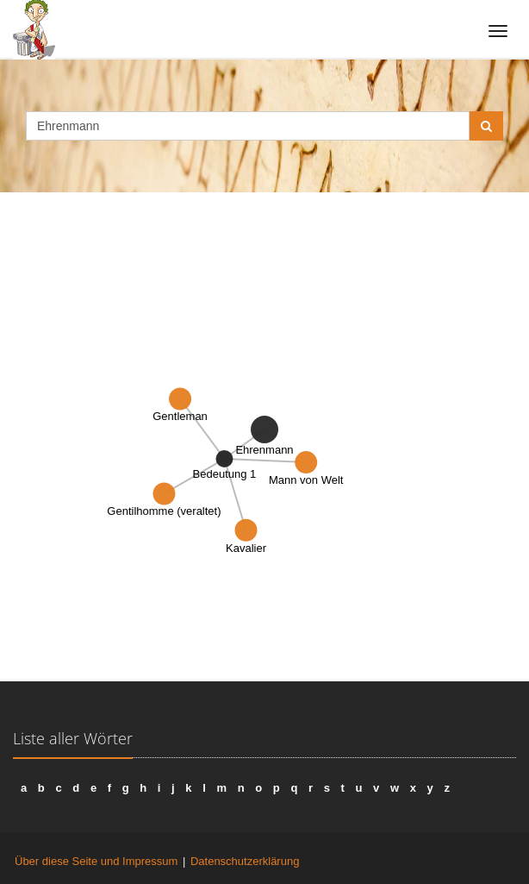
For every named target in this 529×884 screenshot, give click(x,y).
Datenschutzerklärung (244, 861)
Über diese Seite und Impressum (96, 861)
